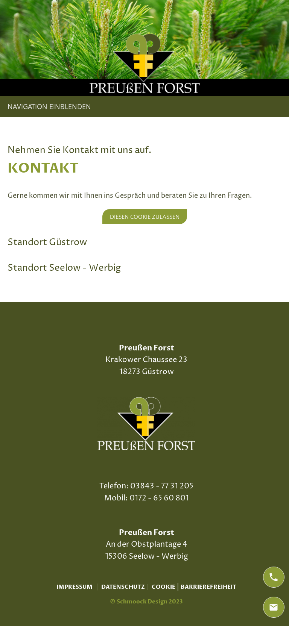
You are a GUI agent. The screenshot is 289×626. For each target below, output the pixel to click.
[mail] (273, 607)
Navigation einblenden (49, 106)
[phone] (273, 577)
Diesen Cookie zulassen (144, 216)
